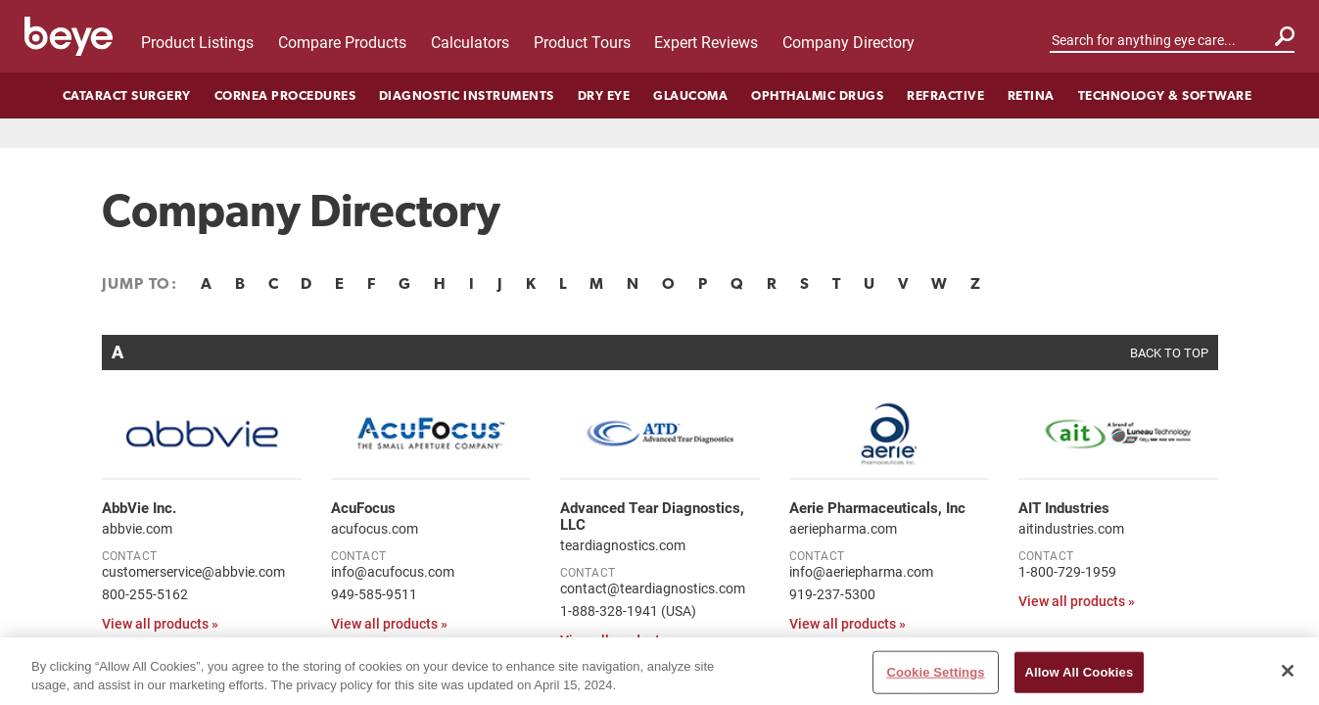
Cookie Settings (935, 683)
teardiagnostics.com (622, 545)
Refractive (945, 95)
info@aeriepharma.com (861, 571)
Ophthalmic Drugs (817, 95)
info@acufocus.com (392, 571)
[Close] (1287, 681)
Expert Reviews (706, 41)
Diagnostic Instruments (466, 95)
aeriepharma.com (843, 528)
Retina (1031, 95)
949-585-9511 (374, 594)
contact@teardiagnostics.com (652, 588)
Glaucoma (690, 95)
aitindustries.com (1071, 528)
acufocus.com (374, 528)
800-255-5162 (145, 594)
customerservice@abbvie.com (193, 571)
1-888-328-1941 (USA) (628, 610)
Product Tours (582, 41)
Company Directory (848, 41)
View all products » (160, 623)
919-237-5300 (832, 594)
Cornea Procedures (285, 95)
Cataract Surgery (127, 95)
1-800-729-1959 (1067, 571)
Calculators (470, 41)
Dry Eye (604, 95)
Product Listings (197, 41)
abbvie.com (137, 528)
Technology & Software (1165, 95)
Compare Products (342, 41)
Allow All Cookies (1079, 683)
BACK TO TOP (1169, 352)
